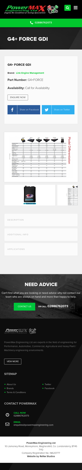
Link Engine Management (30, 73)
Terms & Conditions (16, 392)
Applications (16, 249)
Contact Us (24, 306)
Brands (10, 388)
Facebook (49, 388)
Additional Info (18, 234)
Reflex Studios (47, 456)
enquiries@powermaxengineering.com (33, 424)
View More (13, 361)
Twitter (48, 384)
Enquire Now (17, 97)
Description (16, 220)
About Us (11, 384)
